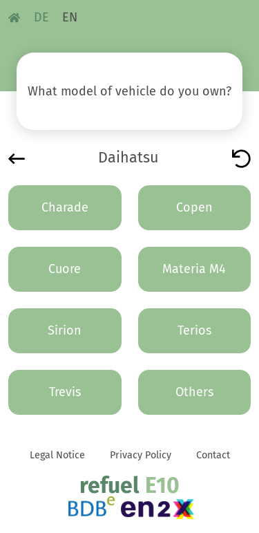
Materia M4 (194, 269)
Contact (213, 455)
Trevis (65, 392)
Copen (194, 207)
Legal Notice (57, 455)
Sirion (64, 330)
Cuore (64, 269)
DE (41, 17)
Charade (64, 207)
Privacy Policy (140, 455)
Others (194, 392)
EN (69, 17)
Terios (194, 330)
